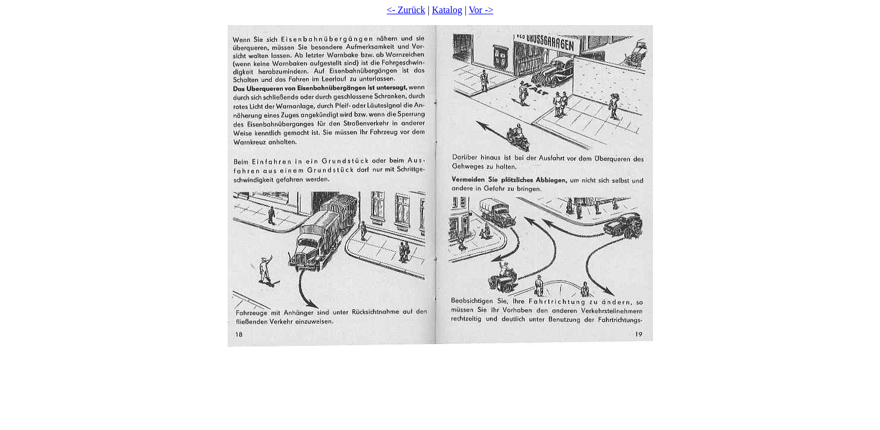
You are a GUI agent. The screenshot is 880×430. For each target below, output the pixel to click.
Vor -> (481, 10)
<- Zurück (406, 10)
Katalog (447, 10)
